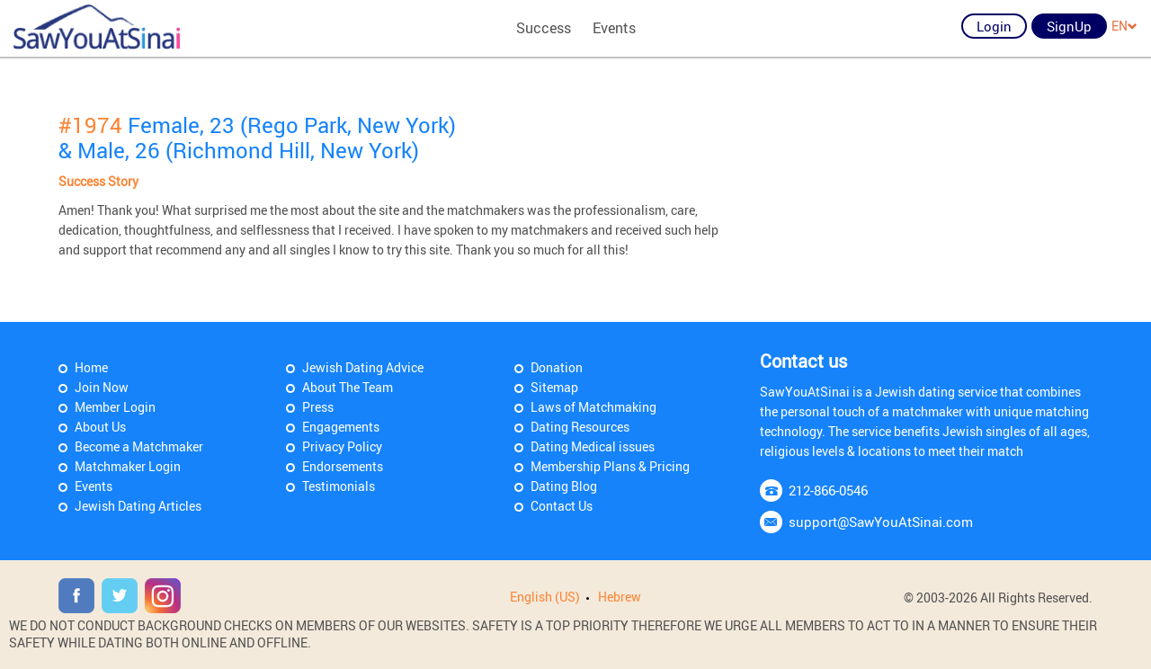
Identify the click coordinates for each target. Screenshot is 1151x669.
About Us (100, 426)
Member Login (115, 406)
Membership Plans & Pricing (610, 466)
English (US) (545, 596)
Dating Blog (564, 486)
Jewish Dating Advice (363, 367)
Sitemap (554, 387)
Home (91, 367)
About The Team (347, 387)
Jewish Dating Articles (138, 505)
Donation (557, 367)
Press (318, 406)
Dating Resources (580, 426)
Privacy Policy (342, 446)
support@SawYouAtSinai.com (881, 522)
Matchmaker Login (128, 466)
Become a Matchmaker (139, 446)
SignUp (1069, 26)
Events (614, 28)
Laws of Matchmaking (593, 406)
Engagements (340, 426)
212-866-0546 (828, 490)
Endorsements (342, 466)
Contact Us (562, 505)
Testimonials (338, 486)
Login (994, 26)
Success (543, 28)
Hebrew (619, 596)
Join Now (102, 387)
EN (1124, 25)
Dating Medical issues (593, 446)
